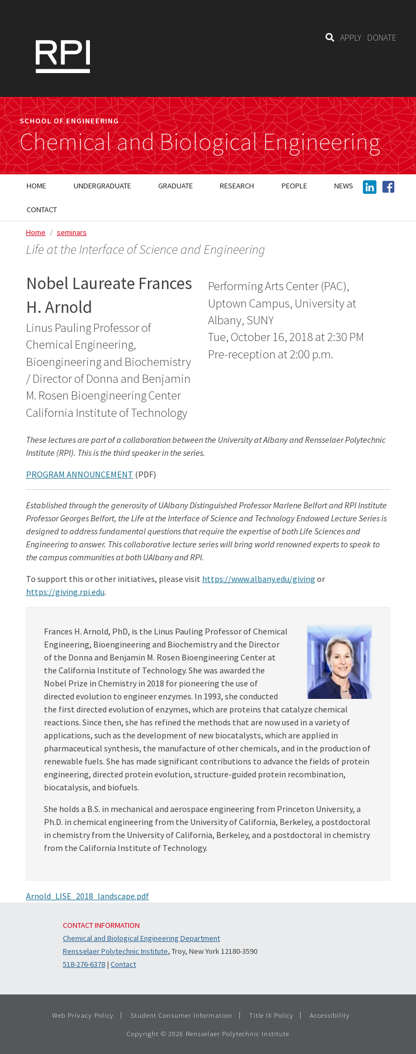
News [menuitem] (343, 186)
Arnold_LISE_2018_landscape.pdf (87, 896)
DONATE (381, 37)
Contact (123, 964)
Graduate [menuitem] (175, 186)
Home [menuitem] (36, 186)
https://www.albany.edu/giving (258, 578)
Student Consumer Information (181, 1015)
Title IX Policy (271, 1015)
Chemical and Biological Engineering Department (141, 938)
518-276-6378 (84, 964)
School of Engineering (69, 121)
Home (36, 232)
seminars (72, 232)
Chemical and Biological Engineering (200, 141)
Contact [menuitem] (42, 209)
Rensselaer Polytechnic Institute (115, 951)
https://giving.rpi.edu (65, 591)
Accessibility (330, 1015)
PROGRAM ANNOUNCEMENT (79, 474)
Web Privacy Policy (83, 1015)
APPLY (350, 37)
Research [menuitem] (237, 186)
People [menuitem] (294, 186)
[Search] (330, 37)
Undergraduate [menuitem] (102, 186)
